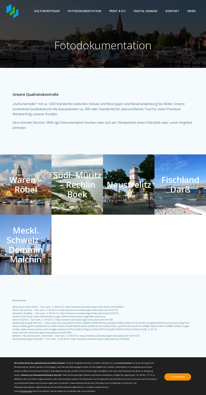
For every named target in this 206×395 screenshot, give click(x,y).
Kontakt (172, 11)
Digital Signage (146, 11)
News (191, 11)
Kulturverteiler (47, 11)
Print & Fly (117, 11)
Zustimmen (177, 377)
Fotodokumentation (84, 11)
